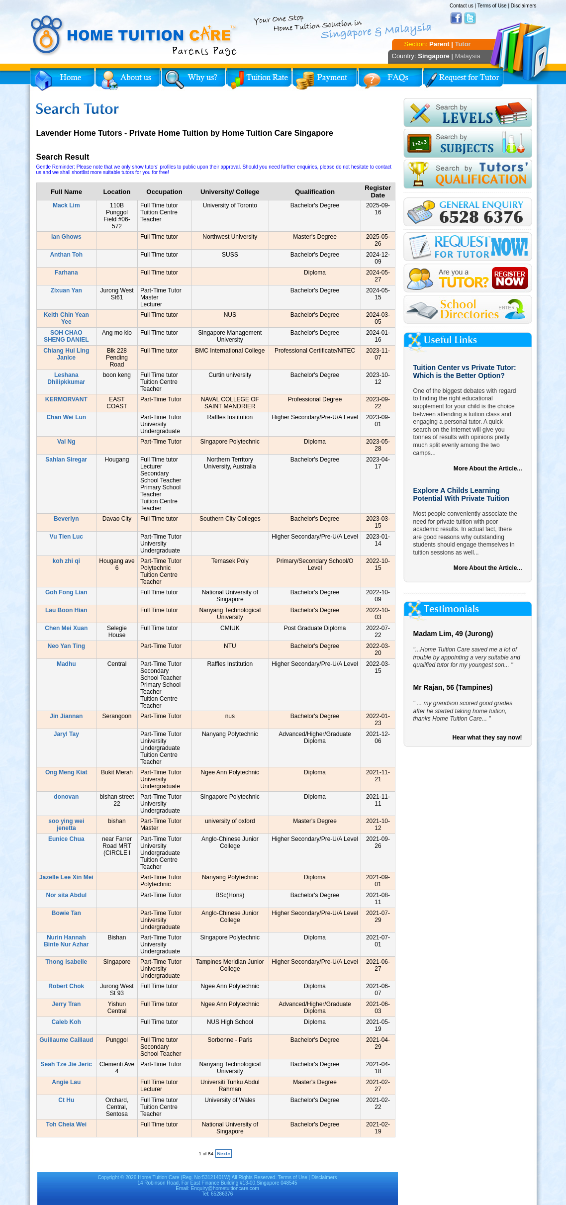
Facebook (456, 18)
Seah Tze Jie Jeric (66, 1064)
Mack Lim (66, 205)
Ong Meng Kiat (66, 772)
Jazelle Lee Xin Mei (66, 877)
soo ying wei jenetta (66, 825)
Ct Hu (66, 1100)
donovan (66, 796)
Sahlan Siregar (66, 459)
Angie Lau (66, 1082)
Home (62, 79)
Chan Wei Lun (66, 417)
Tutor (463, 44)
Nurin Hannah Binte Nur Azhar (66, 941)
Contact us (461, 5)
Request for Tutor (463, 79)
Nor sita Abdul (66, 895)
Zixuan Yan (66, 290)
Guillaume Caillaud (66, 1039)
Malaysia (467, 56)
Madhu (66, 663)
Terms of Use (492, 5)
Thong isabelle (66, 961)
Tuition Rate (259, 79)
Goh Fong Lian (66, 592)
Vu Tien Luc (66, 536)
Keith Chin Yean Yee (66, 318)
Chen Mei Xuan (66, 628)
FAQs (390, 79)
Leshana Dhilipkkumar (66, 378)
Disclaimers (524, 5)
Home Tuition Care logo (134, 36)
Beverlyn (66, 518)
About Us (127, 79)
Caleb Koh (66, 1022)
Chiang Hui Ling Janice (66, 354)
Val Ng (66, 441)
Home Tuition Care (158, 1177)
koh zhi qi (66, 560)
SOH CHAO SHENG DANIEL (66, 336)
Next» (223, 1153)
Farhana (66, 272)
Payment (324, 79)
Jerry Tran (66, 1004)
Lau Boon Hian (66, 610)
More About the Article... (488, 468)
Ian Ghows (66, 236)
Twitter (470, 18)
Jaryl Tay (66, 734)
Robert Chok (66, 986)
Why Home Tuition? (193, 79)
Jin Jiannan (66, 716)
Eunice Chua (66, 838)
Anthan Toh (66, 254)
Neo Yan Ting (66, 646)
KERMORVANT (66, 399)
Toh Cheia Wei (66, 1124)
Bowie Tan (66, 913)
